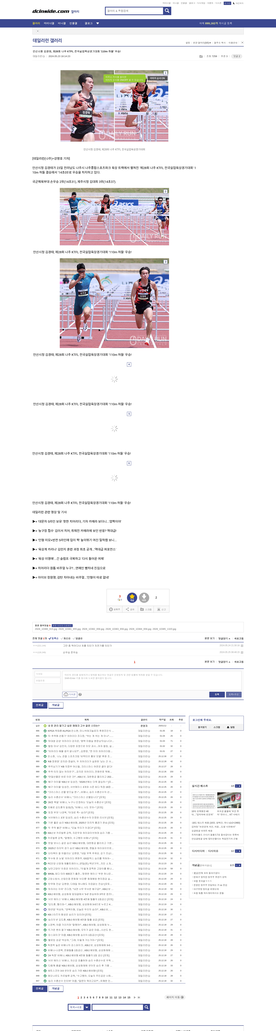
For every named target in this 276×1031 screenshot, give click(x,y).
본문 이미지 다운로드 (62, 626)
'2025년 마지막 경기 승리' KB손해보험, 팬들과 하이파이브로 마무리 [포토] (79, 848)
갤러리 (36, 23)
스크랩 (201, 56)
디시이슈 (213, 851)
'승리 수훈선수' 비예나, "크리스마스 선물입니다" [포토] (74, 797)
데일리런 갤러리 (47, 40)
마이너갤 (167, 3)
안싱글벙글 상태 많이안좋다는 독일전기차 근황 (215, 839)
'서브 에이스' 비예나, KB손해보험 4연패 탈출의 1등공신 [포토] (78, 899)
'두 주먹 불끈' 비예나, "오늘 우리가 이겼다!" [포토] (72, 827)
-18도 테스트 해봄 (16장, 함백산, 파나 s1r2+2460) (216, 823)
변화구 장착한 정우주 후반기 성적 (210, 877)
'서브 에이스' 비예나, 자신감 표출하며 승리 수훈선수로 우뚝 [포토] (79, 960)
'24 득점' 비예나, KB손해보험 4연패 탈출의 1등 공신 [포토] (76, 955)
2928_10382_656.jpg (93, 629)
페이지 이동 (175, 997)
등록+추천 (234, 694)
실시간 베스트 (200, 786)
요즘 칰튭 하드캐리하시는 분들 (209, 893)
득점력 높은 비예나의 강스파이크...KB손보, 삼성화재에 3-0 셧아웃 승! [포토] (79, 945)
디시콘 (219, 3)
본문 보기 (210, 638)
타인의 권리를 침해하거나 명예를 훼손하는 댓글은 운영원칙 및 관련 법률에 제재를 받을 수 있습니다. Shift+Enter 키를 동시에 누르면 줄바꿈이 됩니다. (114, 677)
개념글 (56, 705)
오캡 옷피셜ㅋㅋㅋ (203, 881)
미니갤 (176, 3)
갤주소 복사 (220, 43)
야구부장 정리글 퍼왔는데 (206, 889)
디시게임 (201, 3)
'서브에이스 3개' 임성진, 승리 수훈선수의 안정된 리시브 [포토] (78, 817)
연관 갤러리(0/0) (202, 43)
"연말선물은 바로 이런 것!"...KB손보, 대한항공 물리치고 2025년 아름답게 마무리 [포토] (79, 776)
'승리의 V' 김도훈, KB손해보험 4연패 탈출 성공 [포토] (74, 919)
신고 (161, 609)
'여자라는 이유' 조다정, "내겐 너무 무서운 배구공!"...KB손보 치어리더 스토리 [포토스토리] (79, 889)
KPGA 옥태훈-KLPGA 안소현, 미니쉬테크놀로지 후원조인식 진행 (79, 731)
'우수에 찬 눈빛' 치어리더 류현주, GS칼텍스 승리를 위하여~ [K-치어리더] (79, 858)
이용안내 (233, 43)
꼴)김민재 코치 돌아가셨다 (207, 873)
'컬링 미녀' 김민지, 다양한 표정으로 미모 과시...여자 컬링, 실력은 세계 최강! (79, 746)
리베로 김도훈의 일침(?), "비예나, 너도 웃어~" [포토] (73, 807)
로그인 (227, 3)
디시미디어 (198, 851)
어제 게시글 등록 (215, 23)
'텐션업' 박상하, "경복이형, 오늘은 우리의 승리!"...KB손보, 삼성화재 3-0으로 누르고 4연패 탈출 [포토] (79, 909)
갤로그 (192, 3)
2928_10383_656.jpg (116, 629)
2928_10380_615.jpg (46, 629)
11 (110, 997)
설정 (188, 43)
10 (106, 997)
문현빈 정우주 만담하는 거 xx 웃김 (210, 885)
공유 (130, 609)
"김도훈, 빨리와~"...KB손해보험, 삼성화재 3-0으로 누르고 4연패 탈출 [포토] (79, 904)
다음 (135, 997)
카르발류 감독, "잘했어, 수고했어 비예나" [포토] (71, 838)
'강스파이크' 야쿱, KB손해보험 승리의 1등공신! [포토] (74, 935)
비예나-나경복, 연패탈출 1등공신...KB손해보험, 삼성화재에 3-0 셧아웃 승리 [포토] (79, 950)
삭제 (242, 646)
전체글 (40, 705)
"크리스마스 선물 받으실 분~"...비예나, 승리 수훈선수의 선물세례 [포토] (79, 792)
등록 (217, 694)
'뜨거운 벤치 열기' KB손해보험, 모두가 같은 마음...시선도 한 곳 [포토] (79, 930)
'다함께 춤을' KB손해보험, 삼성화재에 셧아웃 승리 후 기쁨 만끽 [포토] (79, 965)
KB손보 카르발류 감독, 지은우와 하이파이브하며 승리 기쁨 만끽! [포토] (79, 833)
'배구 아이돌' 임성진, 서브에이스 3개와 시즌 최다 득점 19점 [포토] (79, 787)
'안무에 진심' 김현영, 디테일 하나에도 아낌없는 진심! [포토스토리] (79, 884)
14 (124, 997)
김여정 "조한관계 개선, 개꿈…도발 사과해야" (214, 827)
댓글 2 (236, 56)
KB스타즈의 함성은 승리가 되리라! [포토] (67, 914)
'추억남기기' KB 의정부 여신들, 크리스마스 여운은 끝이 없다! (78, 766)
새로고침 (239, 638)
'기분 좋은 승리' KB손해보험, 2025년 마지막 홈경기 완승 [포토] (79, 822)
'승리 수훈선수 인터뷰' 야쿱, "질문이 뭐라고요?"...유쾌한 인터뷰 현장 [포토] (79, 981)
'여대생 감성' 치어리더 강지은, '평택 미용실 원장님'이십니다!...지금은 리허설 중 (79, 741)
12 (115, 997)
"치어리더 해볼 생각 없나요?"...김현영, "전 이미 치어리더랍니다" (79, 751)
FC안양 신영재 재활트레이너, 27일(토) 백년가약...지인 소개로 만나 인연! (79, 863)
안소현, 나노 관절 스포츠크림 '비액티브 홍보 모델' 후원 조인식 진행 (79, 756)
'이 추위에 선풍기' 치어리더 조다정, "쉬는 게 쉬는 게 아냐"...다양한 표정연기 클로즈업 (79, 736)
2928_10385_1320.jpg (164, 629)
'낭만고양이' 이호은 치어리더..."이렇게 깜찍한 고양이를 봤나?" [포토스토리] (79, 868)
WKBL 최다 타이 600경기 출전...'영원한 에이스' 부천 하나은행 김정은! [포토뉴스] (79, 873)
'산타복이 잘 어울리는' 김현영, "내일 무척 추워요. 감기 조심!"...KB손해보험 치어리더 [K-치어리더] (79, 853)
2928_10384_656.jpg (140, 629)
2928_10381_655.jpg (69, 629)
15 (129, 997)
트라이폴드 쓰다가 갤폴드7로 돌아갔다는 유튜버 (215, 835)
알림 (231, 727)
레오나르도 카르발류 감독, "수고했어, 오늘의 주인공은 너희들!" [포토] (79, 975)
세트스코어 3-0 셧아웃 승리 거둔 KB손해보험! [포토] (73, 970)
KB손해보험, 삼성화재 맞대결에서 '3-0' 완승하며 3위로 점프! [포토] (79, 894)
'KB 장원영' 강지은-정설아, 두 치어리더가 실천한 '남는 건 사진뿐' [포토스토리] (79, 761)
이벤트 (210, 3)
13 (120, 997)
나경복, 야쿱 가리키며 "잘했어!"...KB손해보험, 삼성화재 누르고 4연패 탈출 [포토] (79, 924)
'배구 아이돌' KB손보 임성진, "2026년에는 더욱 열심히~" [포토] (79, 782)
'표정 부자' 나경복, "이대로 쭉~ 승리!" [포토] (69, 812)
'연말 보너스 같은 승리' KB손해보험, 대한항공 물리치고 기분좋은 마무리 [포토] (79, 843)
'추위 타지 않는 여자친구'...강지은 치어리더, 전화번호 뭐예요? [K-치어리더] (79, 771)
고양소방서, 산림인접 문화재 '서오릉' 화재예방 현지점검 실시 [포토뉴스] (79, 879)
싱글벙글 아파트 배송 (202, 831)
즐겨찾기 (202, 727)
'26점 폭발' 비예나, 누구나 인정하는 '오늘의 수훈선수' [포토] (77, 802)
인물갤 (184, 3)
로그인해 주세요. (202, 720)
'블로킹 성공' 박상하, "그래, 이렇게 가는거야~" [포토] (73, 940)
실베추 (114, 609)
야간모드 (238, 3)
